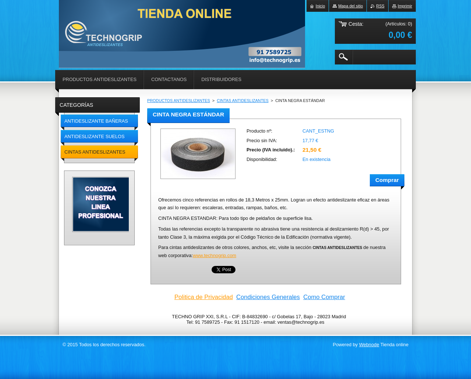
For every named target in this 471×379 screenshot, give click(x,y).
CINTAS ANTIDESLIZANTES (243, 100)
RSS (380, 6)
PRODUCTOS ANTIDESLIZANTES (178, 100)
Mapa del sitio (350, 6)
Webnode (369, 344)
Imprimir (405, 6)
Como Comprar (324, 297)
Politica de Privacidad (203, 297)
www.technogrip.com (214, 255)
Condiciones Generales (268, 297)
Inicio (320, 6)
